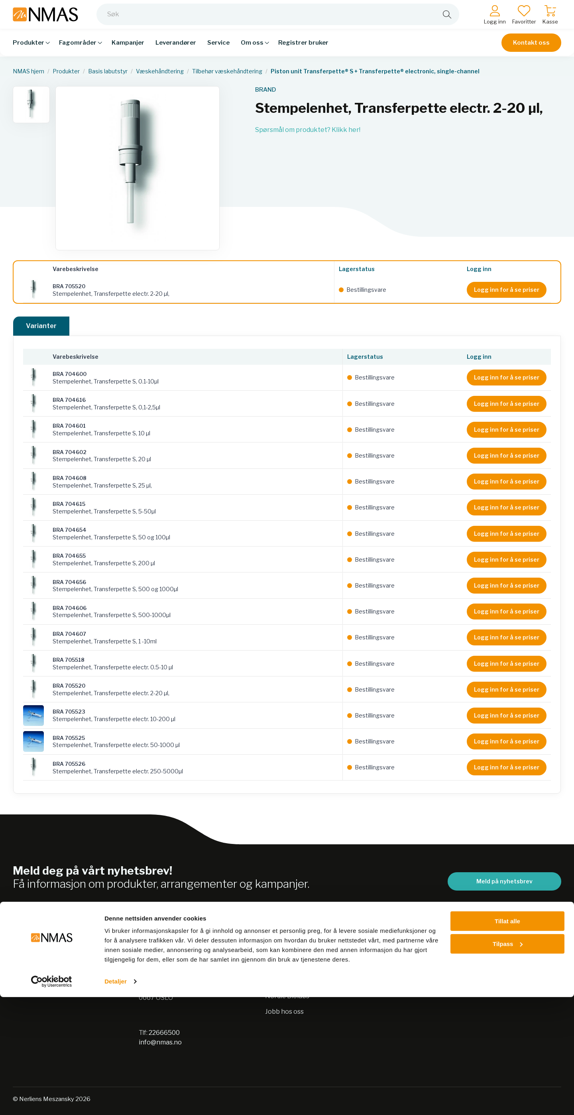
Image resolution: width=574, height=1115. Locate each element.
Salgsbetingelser (417, 949)
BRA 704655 (69, 556)
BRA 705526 (69, 764)
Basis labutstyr (108, 71)
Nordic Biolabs (287, 996)
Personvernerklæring (298, 965)
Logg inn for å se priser (506, 289)
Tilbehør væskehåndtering (227, 71)
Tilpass (508, 1061)
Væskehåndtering (160, 71)
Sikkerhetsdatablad (295, 980)
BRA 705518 (69, 660)
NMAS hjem (28, 71)
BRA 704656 (69, 582)
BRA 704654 (69, 530)
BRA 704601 (69, 426)
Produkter (66, 71)
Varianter (41, 326)
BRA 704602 (69, 452)
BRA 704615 (69, 504)
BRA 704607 (69, 634)
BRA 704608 (69, 478)
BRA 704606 (69, 608)
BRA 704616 (69, 400)
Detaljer (115, 1099)
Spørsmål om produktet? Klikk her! (307, 130)
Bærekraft (281, 949)
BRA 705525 (69, 738)
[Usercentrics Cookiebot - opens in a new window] (51, 1099)
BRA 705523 (69, 711)
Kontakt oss (531, 48)
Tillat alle (507, 1039)
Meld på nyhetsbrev (504, 881)
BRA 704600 (69, 374)
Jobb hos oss (284, 1011)
